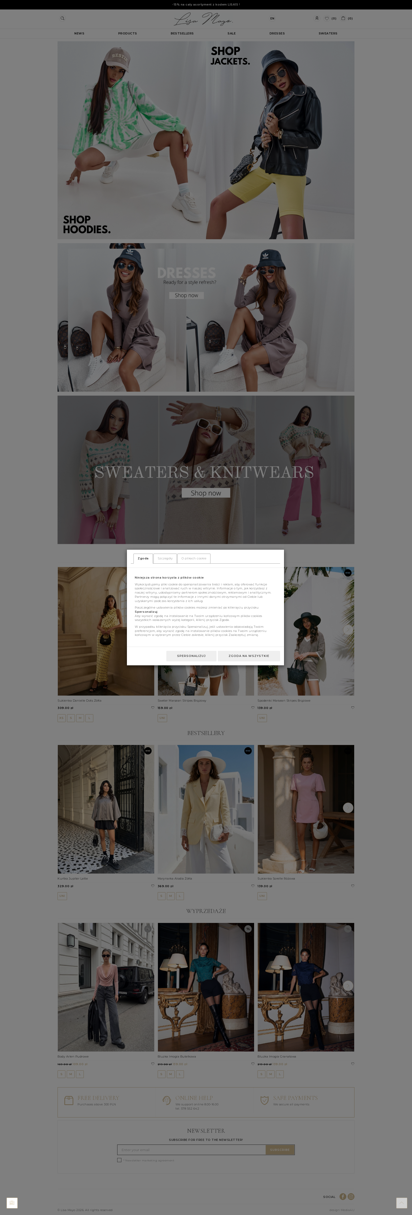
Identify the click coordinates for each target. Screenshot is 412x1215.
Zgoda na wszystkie (249, 656)
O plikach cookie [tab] (194, 558)
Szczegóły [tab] (165, 558)
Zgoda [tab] (143, 558)
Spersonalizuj (191, 656)
